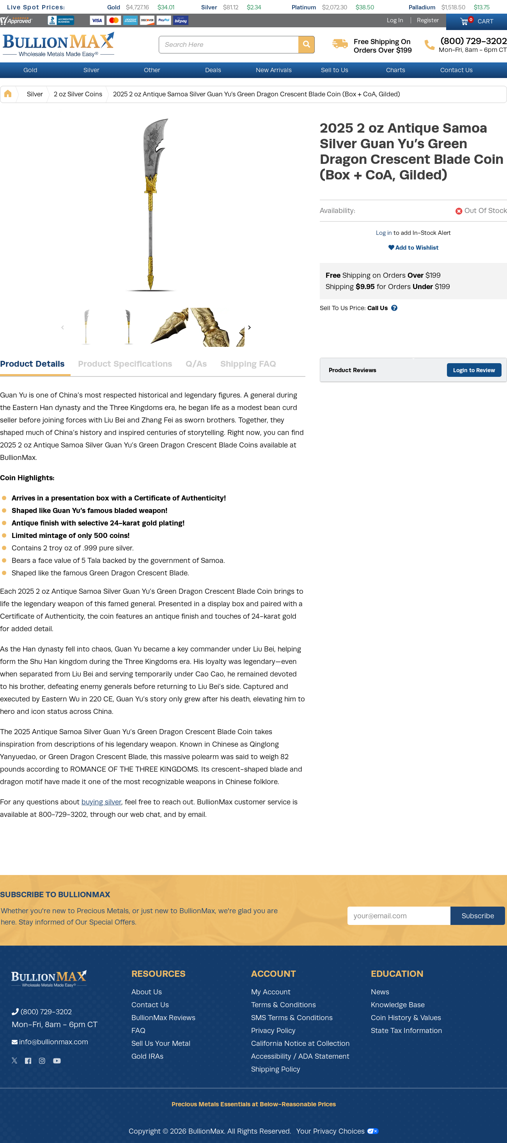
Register (428, 20)
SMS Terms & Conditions (292, 1018)
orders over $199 (383, 50)
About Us (146, 992)
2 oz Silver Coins (78, 94)
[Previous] (62, 327)
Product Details (32, 364)
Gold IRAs (147, 1056)
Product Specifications (125, 364)
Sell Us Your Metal (160, 1043)
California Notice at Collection (300, 1043)
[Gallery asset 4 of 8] (209, 327)
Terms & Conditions (283, 1005)
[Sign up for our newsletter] (398, 916)
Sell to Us (334, 70)
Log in (384, 233)
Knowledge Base (398, 1005)
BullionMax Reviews (163, 1018)
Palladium (422, 7)
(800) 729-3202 (42, 1012)
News (380, 992)
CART (480, 20)
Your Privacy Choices (337, 1131)
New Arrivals (274, 70)
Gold (113, 7)
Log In (395, 20)
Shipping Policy (275, 1069)
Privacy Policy (273, 1031)
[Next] (249, 327)
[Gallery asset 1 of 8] (156, 206)
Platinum (304, 7)
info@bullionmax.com (53, 1042)
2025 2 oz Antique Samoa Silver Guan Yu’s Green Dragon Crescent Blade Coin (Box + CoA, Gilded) (256, 94)
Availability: (337, 211)
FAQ (138, 1031)
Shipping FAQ (248, 364)
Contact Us (456, 70)
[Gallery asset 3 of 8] (168, 327)
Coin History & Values (406, 1018)
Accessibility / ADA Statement (300, 1056)
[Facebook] (28, 1061)
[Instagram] (42, 1061)
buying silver (101, 802)
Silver (209, 7)
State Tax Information (406, 1031)
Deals (213, 70)
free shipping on (382, 42)
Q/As (196, 364)
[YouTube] (57, 1061)
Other (152, 70)
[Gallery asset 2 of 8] (127, 327)
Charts (395, 70)
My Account (271, 992)
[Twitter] (15, 1060)
